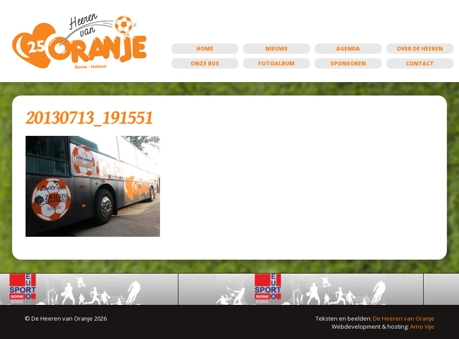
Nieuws (276, 48)
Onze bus (205, 63)
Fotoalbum (276, 63)
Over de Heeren (420, 48)
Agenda (348, 48)
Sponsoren (348, 63)
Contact (420, 63)
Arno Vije (422, 326)
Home (204, 48)
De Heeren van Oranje (403, 318)
